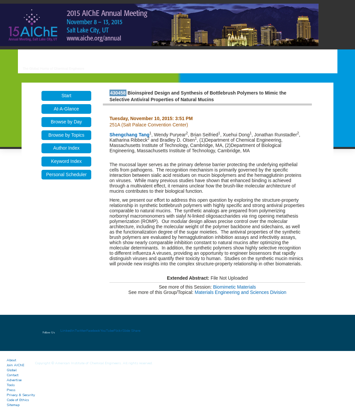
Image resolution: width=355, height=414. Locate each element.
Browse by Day (66, 121)
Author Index (66, 148)
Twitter (80, 330)
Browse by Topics (66, 135)
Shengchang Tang (129, 134)
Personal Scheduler (66, 174)
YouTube (106, 330)
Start (66, 95)
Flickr (117, 330)
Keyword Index (66, 161)
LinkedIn (67, 330)
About (11, 360)
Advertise (14, 380)
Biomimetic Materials (234, 287)
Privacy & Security (21, 394)
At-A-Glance (66, 108)
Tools (11, 384)
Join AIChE (15, 365)
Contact (13, 375)
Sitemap (13, 404)
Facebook (93, 330)
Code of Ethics (18, 399)
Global (12, 370)
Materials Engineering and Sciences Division (240, 292)
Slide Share (131, 330)
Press (11, 389)
